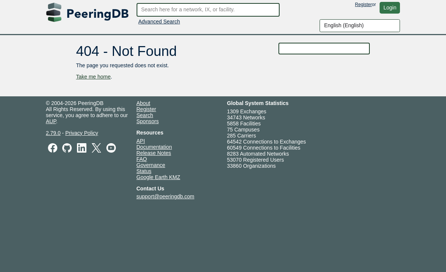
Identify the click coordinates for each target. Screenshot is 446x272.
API (141, 141)
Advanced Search (159, 22)
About (144, 103)
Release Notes (154, 153)
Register (363, 4)
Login (389, 8)
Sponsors (148, 121)
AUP (51, 121)
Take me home (93, 77)
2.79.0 (53, 133)
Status (144, 171)
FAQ (142, 159)
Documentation (154, 147)
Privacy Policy (81, 133)
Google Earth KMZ (158, 177)
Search (145, 115)
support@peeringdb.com (166, 196)
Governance (151, 165)
